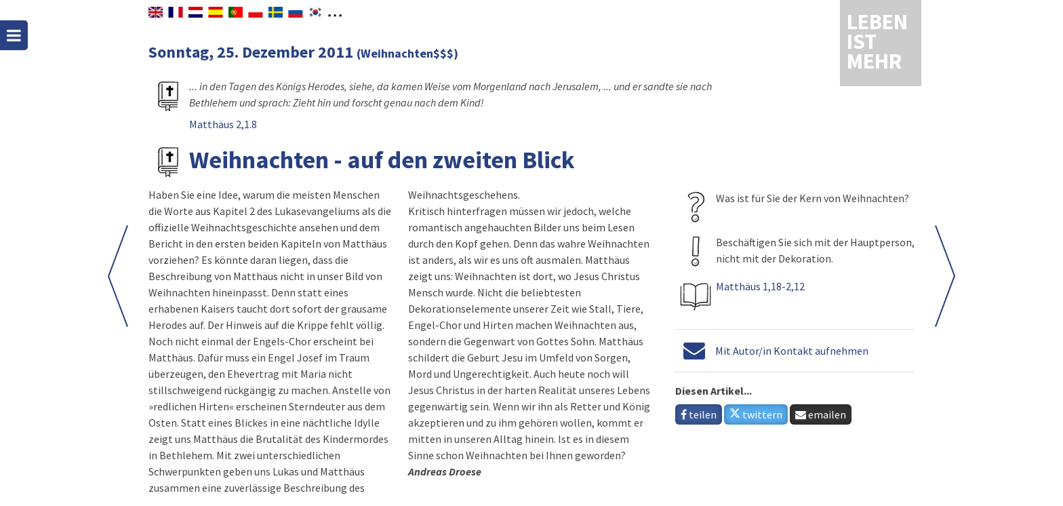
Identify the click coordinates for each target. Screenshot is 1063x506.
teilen (699, 414)
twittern (755, 414)
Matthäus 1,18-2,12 (760, 286)
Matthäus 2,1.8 (223, 124)
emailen (820, 414)
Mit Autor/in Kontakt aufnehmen (791, 350)
